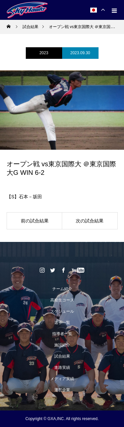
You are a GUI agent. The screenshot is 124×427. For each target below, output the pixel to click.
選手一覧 (62, 322)
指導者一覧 (62, 333)
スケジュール (62, 311)
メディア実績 (62, 378)
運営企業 (62, 390)
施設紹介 (62, 345)
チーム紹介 (62, 289)
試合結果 (62, 356)
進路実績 (62, 367)
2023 (43, 53)
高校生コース (62, 300)
